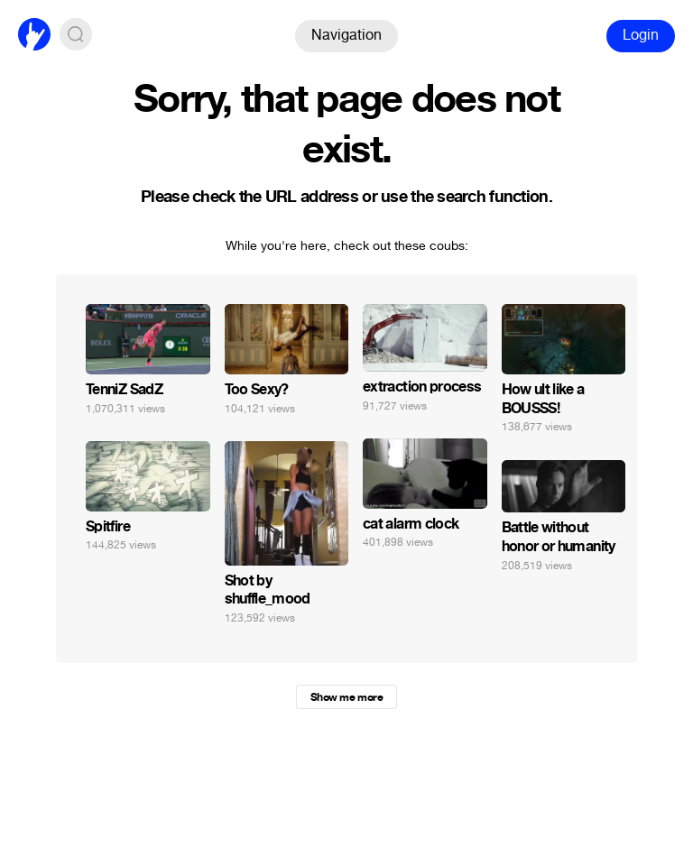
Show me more (346, 697)
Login (641, 34)
